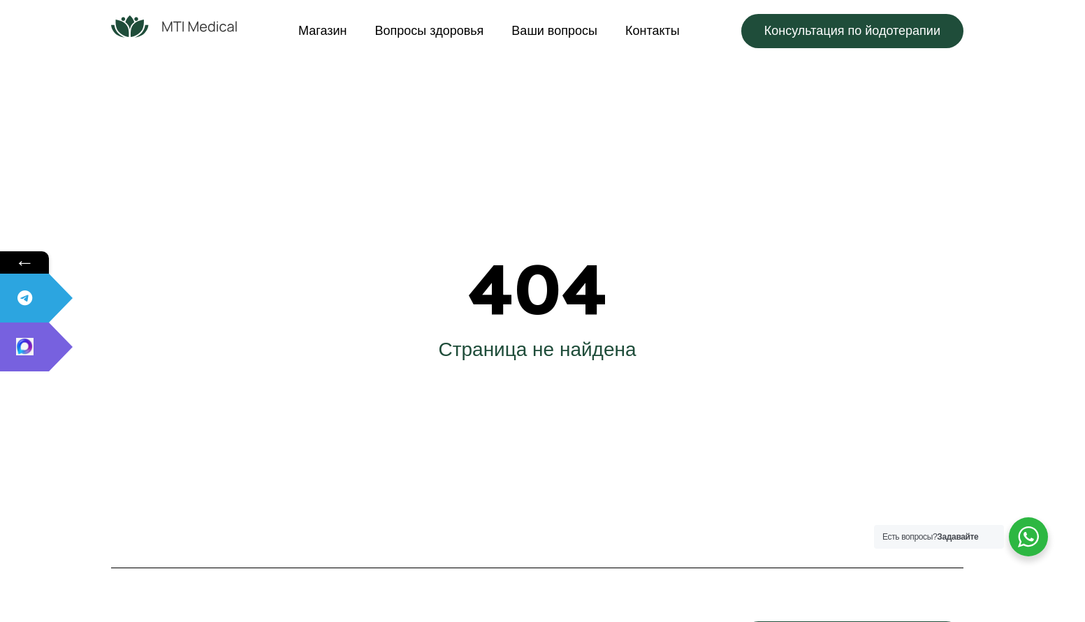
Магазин (322, 31)
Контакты (652, 31)
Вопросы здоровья (429, 31)
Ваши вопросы (554, 31)
